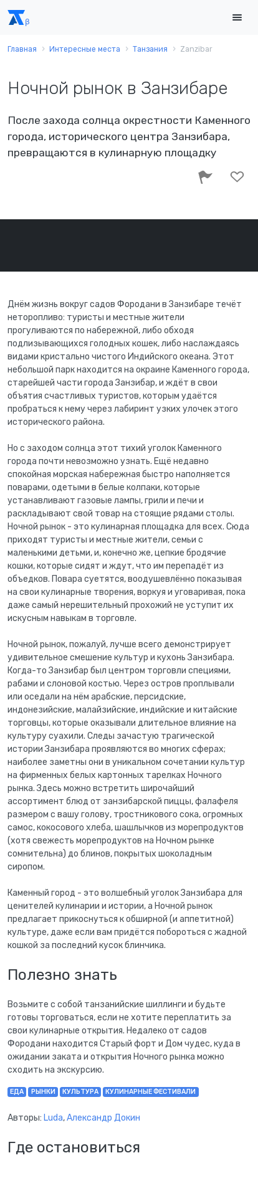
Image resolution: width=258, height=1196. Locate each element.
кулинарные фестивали (150, 1092)
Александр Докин (103, 1118)
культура (80, 1092)
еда (17, 1092)
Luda (53, 1118)
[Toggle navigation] (237, 18)
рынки (43, 1092)
